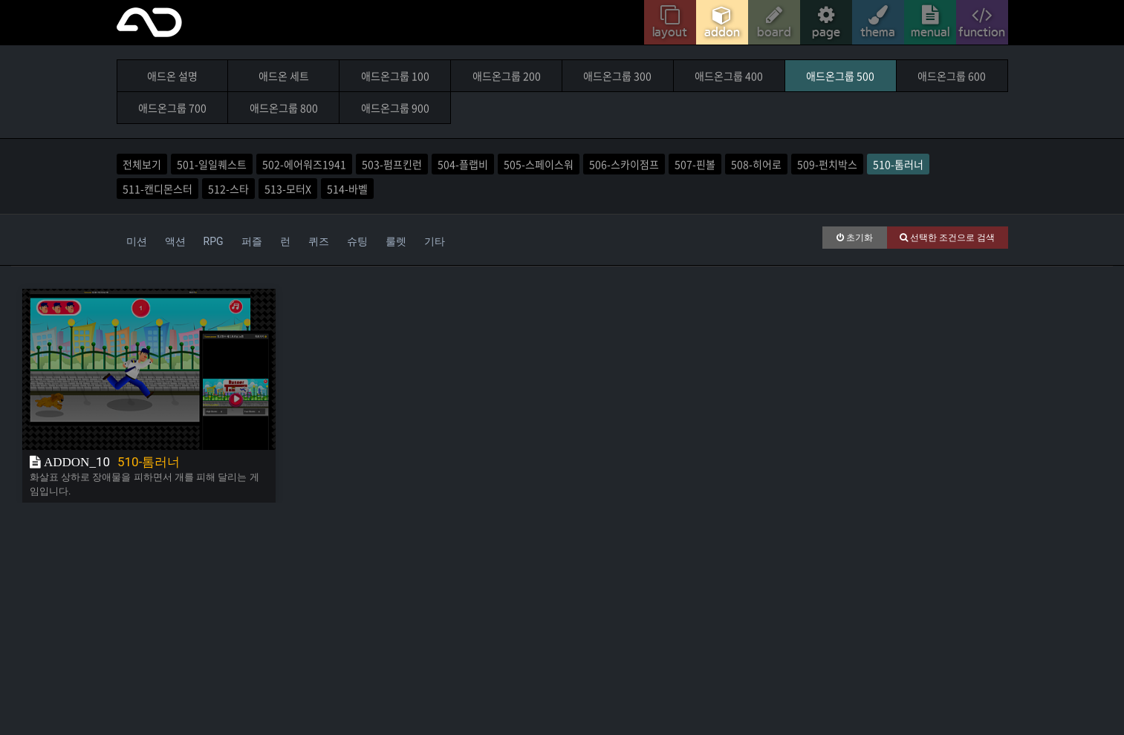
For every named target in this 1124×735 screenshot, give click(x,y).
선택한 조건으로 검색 (947, 237)
